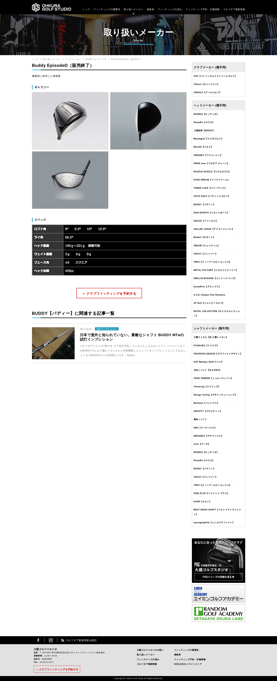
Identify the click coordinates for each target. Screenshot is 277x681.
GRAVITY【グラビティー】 (208, 411)
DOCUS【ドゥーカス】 (206, 221)
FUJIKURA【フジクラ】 (206, 345)
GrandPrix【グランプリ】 (207, 286)
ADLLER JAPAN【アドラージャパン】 (214, 229)
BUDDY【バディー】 (96, 59)
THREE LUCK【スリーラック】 (210, 188)
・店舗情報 (214, 9)
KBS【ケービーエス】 (205, 427)
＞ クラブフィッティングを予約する (109, 293)
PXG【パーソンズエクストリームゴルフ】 (215, 76)
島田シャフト (200, 419)
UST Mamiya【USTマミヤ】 (209, 362)
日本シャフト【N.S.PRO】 (207, 370)
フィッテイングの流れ (148, 659)
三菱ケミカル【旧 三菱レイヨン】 (211, 337)
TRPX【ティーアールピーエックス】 (213, 262)
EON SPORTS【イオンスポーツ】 (211, 212)
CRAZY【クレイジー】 (205, 254)
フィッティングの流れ (170, 9)
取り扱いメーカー (133, 9)
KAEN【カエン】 (202, 501)
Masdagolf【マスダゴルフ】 (208, 138)
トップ (86, 9)
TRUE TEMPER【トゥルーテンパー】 (213, 378)
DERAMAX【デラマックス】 (208, 436)
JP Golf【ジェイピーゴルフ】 (209, 303)
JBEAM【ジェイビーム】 (207, 245)
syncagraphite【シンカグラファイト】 (214, 522)
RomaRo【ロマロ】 (204, 122)
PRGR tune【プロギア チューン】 (211, 163)
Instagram (51, 640)
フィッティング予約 (202, 9)
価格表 (150, 9)
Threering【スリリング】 (207, 386)
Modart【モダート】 (204, 237)
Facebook (38, 640)
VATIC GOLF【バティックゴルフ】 (212, 196)
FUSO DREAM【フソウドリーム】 (212, 180)
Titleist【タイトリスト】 (207, 84)
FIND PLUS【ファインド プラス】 (211, 493)
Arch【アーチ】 (202, 444)
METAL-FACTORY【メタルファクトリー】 (216, 270)
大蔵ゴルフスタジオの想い (150, 650)
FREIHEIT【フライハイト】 (208, 155)
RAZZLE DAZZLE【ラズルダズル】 (212, 171)
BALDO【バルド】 (203, 147)
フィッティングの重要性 (106, 9)
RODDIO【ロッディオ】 (206, 114)
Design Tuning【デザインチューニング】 (215, 395)
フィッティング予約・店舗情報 (190, 659)
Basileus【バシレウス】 (206, 403)
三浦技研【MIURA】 (204, 130)
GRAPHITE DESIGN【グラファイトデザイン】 (218, 354)
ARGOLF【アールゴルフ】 (207, 92)
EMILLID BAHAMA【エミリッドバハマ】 (215, 278)
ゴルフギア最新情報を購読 (81, 640)
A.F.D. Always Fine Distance (209, 295)
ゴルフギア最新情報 (234, 9)
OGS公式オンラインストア (188, 664)
